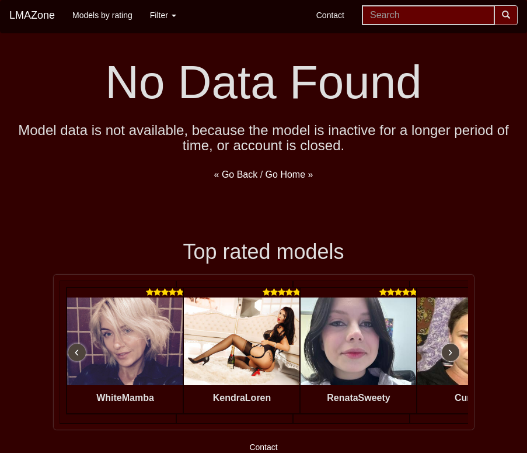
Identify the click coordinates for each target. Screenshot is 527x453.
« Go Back (236, 174)
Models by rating (102, 15)
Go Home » (289, 174)
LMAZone (32, 15)
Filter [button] (163, 15)
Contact (330, 15)
